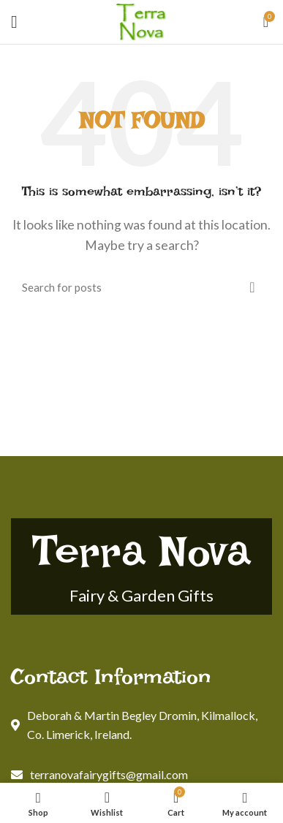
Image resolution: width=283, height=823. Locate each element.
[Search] (141, 287)
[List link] (141, 774)
